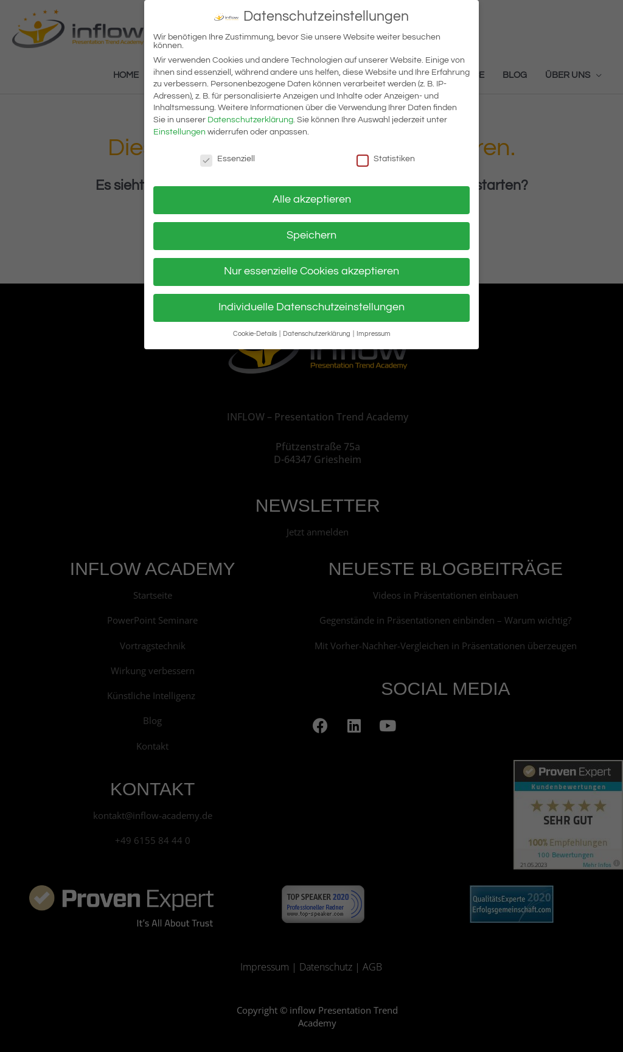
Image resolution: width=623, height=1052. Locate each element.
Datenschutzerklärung (250, 114)
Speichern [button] (311, 230)
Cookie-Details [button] (255, 327)
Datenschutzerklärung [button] (317, 327)
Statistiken (386, 152)
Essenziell (227, 152)
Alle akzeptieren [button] (312, 194)
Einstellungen (179, 126)
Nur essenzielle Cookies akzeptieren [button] (311, 265)
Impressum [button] (374, 327)
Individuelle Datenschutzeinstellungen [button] (311, 301)
